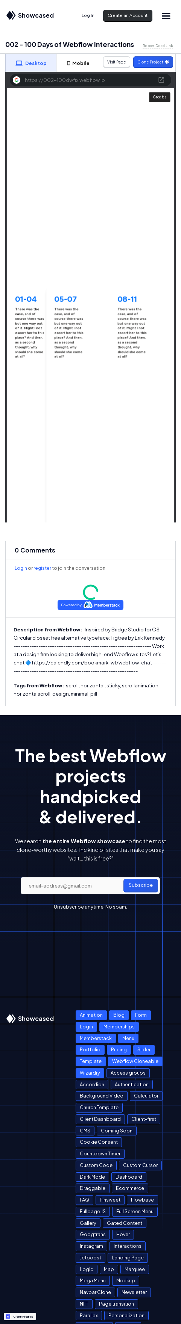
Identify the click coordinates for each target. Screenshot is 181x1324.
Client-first (143, 1119)
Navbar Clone (95, 1292)
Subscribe (141, 885)
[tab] (30, 63)
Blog (119, 1015)
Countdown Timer (100, 1153)
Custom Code (96, 1165)
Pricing (119, 1049)
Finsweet (110, 1200)
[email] (90, 885)
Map (109, 1269)
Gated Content (124, 1223)
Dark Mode (92, 1177)
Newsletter (134, 1292)
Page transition (116, 1304)
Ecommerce (130, 1188)
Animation (91, 1015)
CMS (85, 1131)
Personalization (126, 1315)
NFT (84, 1304)
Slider (144, 1049)
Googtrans (93, 1234)
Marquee (135, 1269)
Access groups (128, 1073)
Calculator (146, 1096)
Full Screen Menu (135, 1211)
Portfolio (90, 1049)
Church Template (99, 1107)
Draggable (92, 1188)
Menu (128, 1038)
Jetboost (90, 1258)
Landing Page (128, 1258)
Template (91, 1061)
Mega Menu (93, 1280)
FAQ (84, 1200)
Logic (86, 1269)
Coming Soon (116, 1131)
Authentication (132, 1084)
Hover (123, 1234)
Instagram (91, 1246)
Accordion (92, 1084)
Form (141, 1015)
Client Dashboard (100, 1119)
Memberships (119, 1027)
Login (21, 568)
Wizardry (90, 1073)
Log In (88, 15)
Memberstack (96, 1038)
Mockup (125, 1280)
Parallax (89, 1315)
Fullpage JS (93, 1211)
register (42, 568)
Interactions (127, 1246)
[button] (166, 15)
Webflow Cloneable (135, 1061)
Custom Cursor (140, 1165)
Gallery (88, 1223)
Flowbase (142, 1200)
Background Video (101, 1096)
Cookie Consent (99, 1142)
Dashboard (129, 1177)
